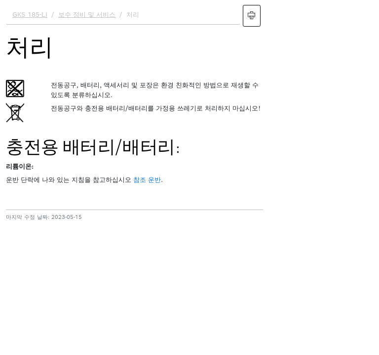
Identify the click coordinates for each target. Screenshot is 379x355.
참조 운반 (147, 180)
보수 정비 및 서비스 (86, 14)
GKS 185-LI (29, 14)
